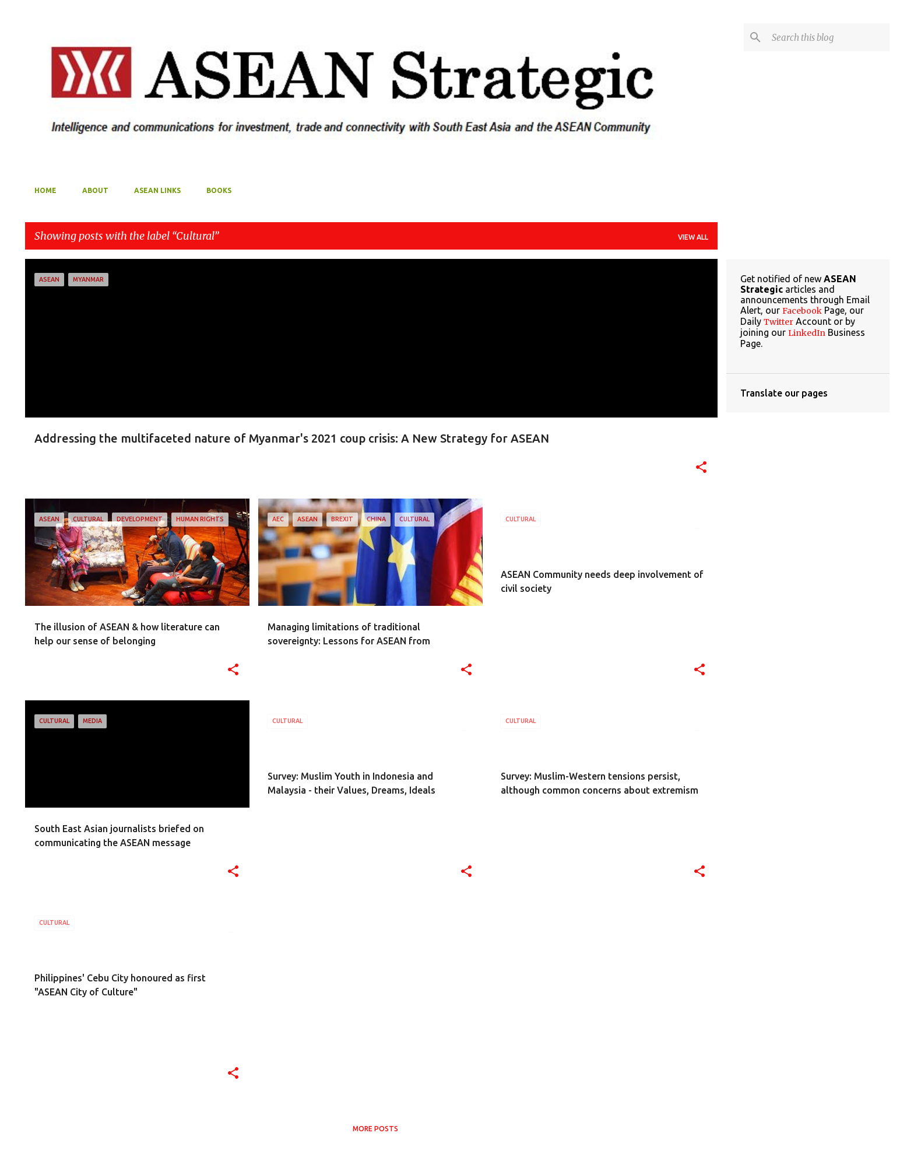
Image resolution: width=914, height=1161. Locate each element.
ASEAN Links (157, 190)
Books (218, 190)
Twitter (778, 322)
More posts (375, 1128)
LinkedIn (806, 333)
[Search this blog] (828, 37)
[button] (701, 468)
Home (45, 190)
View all (693, 237)
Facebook (802, 311)
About (95, 190)
